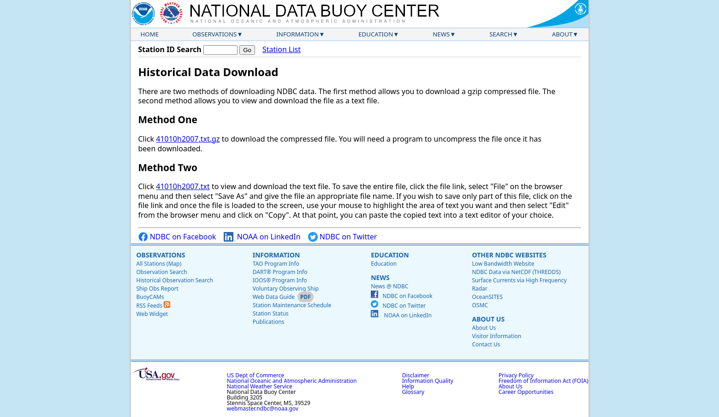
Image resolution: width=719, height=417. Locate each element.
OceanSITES (487, 297)
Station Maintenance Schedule (292, 305)
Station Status (271, 313)
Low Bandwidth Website (503, 264)
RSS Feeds (154, 306)
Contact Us (486, 344)
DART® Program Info (280, 272)
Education (375, 34)
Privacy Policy (516, 375)
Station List (281, 49)
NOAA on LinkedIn (262, 237)
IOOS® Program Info (280, 280)
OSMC (479, 305)
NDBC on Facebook (177, 237)
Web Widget (152, 314)
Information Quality (427, 381)
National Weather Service (259, 386)
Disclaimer (415, 375)
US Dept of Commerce (256, 375)
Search (500, 34)
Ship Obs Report (157, 288)
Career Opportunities (526, 392)
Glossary (413, 392)
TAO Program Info (276, 264)
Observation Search (162, 272)
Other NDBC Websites (509, 254)
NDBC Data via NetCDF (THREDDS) (516, 272)
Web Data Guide (274, 297)
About (562, 34)
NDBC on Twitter (342, 237)
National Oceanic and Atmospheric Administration (292, 381)
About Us (488, 319)
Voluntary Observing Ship (286, 288)
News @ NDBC (389, 286)
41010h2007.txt (183, 186)
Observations (214, 34)
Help (408, 386)
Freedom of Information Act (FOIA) (543, 381)
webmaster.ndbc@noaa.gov (262, 408)
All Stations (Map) (159, 264)
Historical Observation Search (175, 280)
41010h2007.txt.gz (188, 139)
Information (297, 34)
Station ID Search (170, 49)
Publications (269, 322)
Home (150, 34)
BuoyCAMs (150, 297)
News (441, 34)
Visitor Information (496, 336)
